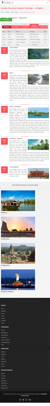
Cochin (25, 308)
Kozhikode (25, 320)
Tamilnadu (5, 239)
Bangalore (25, 351)
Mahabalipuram (25, 332)
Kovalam (25, 318)
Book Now (6, 19)
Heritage (25, 375)
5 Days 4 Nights (14, 12)
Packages (7, 12)
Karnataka (6, 265)
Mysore (25, 364)
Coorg (25, 356)
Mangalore (25, 354)
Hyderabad (25, 380)
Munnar (25, 313)
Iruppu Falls (25, 361)
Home (2, 12)
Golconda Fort (25, 383)
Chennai (25, 330)
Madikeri (25, 359)
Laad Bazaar (25, 385)
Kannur (25, 323)
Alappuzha (25, 311)
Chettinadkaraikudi (25, 342)
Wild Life (25, 373)
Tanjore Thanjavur (25, 340)
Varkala (25, 316)
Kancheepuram (25, 335)
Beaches (25, 378)
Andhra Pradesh (8, 291)
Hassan (25, 366)
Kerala (4, 212)
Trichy (25, 344)
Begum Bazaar (25, 388)
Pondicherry (25, 337)
